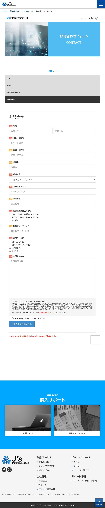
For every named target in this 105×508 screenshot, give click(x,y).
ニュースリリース (81, 470)
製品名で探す (44, 461)
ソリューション (45, 470)
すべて (76, 461)
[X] (9, 469)
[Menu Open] (101, 4)
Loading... (52, 226)
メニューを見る (89, 18)
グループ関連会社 (46, 489)
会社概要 (42, 480)
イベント (77, 465)
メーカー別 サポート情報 (85, 480)
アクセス (42, 485)
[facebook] (4, 469)
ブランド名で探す (46, 465)
